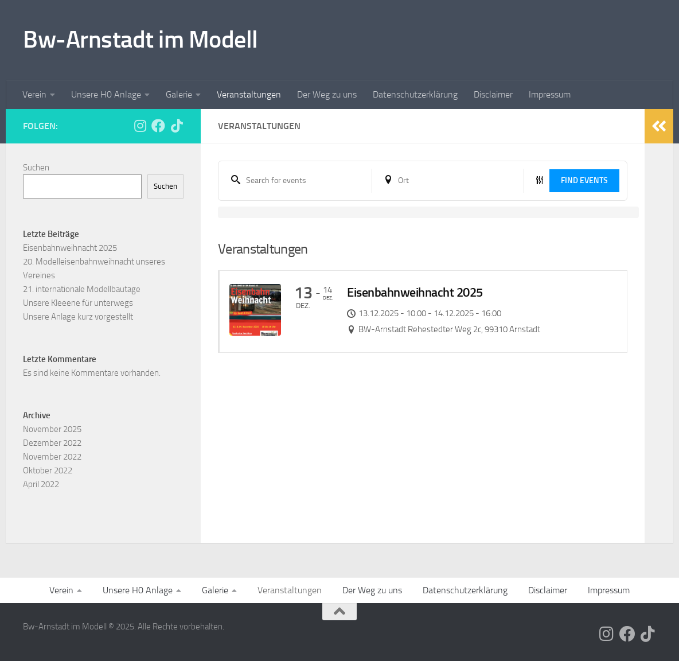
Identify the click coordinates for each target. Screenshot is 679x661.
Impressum (550, 94)
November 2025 (52, 429)
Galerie (179, 94)
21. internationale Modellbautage (82, 289)
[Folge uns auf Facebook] (158, 126)
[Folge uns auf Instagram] (140, 126)
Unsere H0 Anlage (106, 94)
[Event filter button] (539, 180)
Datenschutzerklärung (415, 94)
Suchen (36, 167)
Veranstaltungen (249, 94)
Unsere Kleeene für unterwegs (78, 303)
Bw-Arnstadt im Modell (140, 39)
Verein (34, 94)
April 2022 (41, 484)
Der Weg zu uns (327, 94)
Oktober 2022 (47, 470)
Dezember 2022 (52, 443)
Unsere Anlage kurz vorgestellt (78, 317)
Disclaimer (493, 94)
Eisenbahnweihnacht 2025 (70, 248)
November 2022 (52, 457)
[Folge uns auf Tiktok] (177, 126)
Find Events (584, 180)
